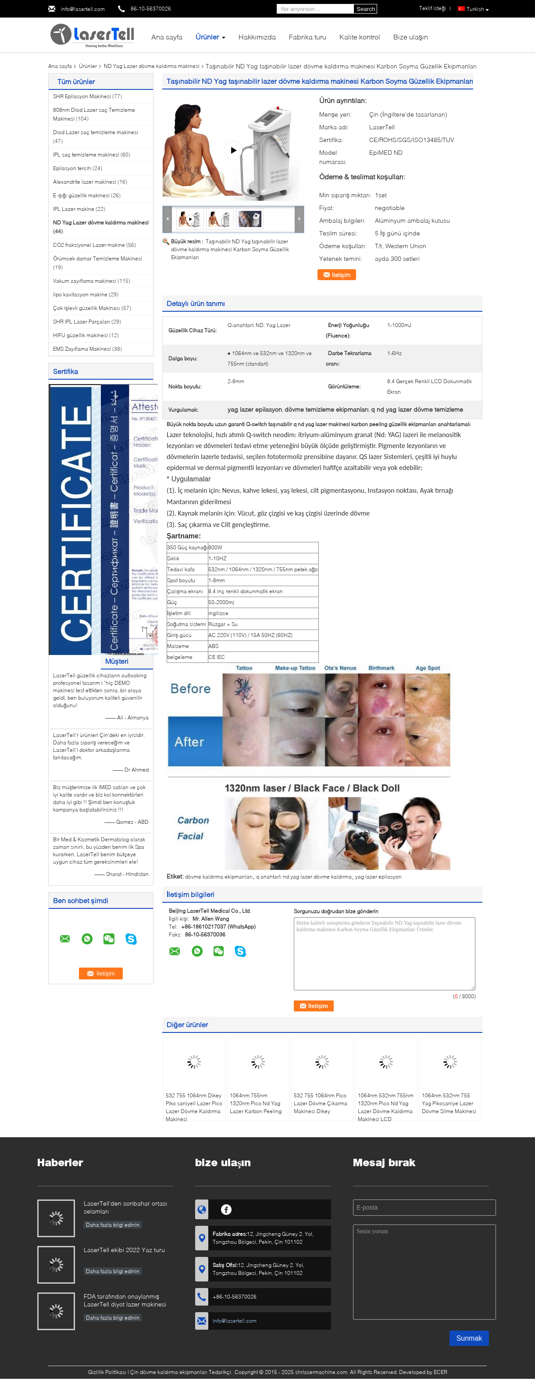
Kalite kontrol (359, 36)
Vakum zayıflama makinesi (84, 281)
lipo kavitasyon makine (80, 294)
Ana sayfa (166, 36)
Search (366, 9)
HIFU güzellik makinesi (80, 335)
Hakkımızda (257, 36)
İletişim (341, 274)
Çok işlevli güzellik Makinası (86, 308)
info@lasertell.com (83, 9)
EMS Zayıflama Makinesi (82, 348)
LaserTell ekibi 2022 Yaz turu (124, 1249)
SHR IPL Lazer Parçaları (81, 321)
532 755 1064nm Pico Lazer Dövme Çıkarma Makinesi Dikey (320, 1103)
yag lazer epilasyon (378, 876)
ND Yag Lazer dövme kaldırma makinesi (152, 66)
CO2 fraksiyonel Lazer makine (89, 245)
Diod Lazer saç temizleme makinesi (95, 132)
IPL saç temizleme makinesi (86, 154)
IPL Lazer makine (73, 209)
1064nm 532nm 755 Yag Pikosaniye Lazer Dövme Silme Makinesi (449, 1103)
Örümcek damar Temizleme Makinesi (97, 258)
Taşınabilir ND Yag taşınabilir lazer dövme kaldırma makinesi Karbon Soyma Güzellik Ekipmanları (230, 249)
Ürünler (207, 36)
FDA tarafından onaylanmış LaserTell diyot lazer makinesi (125, 1300)
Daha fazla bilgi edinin (112, 1224)
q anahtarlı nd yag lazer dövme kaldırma (304, 876)
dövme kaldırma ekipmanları (219, 876)
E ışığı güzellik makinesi (81, 195)
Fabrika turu (307, 36)
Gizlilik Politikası (107, 1372)
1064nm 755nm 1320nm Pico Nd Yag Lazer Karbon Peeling (256, 1103)
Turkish (478, 9)
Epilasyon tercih (72, 168)
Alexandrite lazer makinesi (84, 181)
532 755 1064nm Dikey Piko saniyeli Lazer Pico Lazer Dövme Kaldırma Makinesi (194, 1107)
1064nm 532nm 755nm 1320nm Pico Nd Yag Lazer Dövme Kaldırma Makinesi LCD (386, 1107)
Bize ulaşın (410, 36)
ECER (440, 1372)
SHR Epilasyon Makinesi (82, 96)
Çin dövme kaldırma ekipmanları (168, 1372)
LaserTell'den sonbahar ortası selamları (125, 1207)
